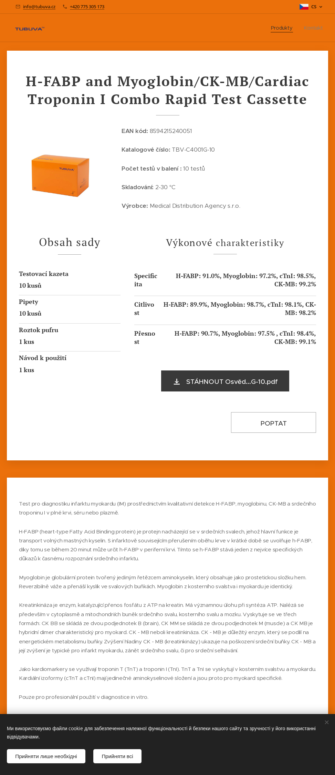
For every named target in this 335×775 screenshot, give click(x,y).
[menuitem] (284, 28)
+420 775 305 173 (87, 6)
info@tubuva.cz (39, 6)
